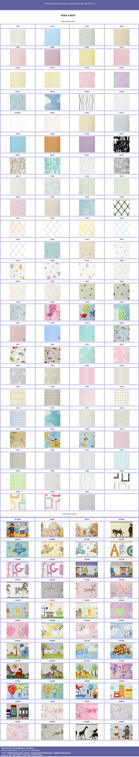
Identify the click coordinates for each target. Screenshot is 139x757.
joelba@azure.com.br (62, 753)
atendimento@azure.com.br (18, 753)
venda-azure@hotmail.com (41, 753)
